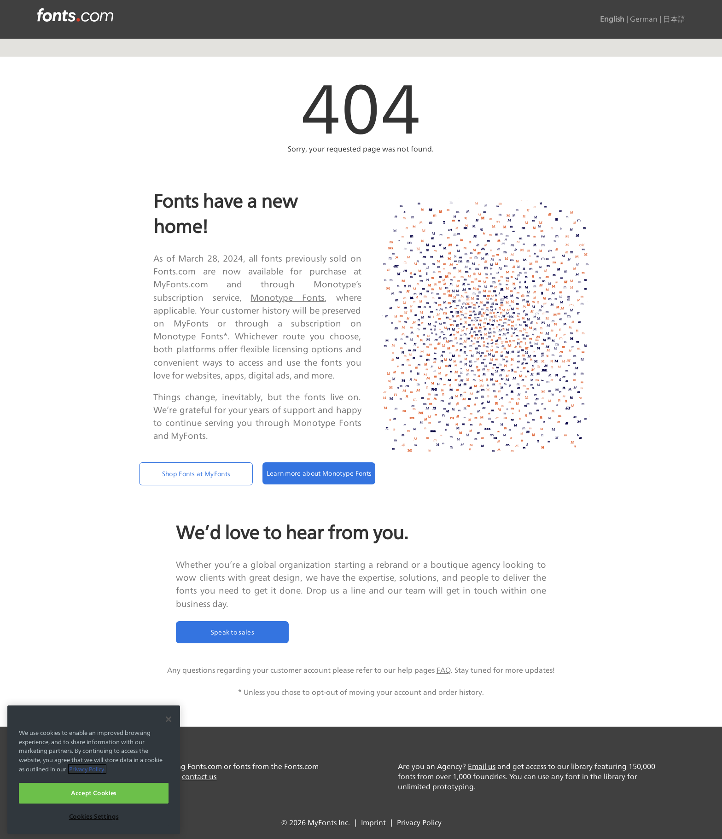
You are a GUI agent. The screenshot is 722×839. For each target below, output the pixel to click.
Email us (481, 766)
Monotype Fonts (287, 297)
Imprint (373, 822)
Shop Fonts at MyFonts (196, 474)
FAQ (444, 670)
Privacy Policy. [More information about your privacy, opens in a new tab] (87, 769)
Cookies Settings (94, 816)
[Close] (168, 719)
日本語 (674, 19)
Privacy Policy (419, 822)
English (612, 19)
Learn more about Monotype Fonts (319, 473)
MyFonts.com (180, 284)
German (644, 19)
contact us (199, 776)
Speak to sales (232, 632)
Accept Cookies (93, 793)
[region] (93, 769)
